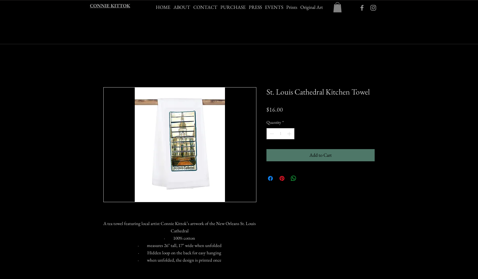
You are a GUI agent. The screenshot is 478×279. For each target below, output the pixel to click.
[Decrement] (271, 133)
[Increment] (290, 133)
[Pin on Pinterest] (282, 178)
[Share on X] (305, 178)
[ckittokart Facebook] (362, 8)
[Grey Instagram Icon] (373, 8)
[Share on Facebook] (270, 178)
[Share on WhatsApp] (293, 178)
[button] (337, 7)
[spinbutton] (280, 133)
